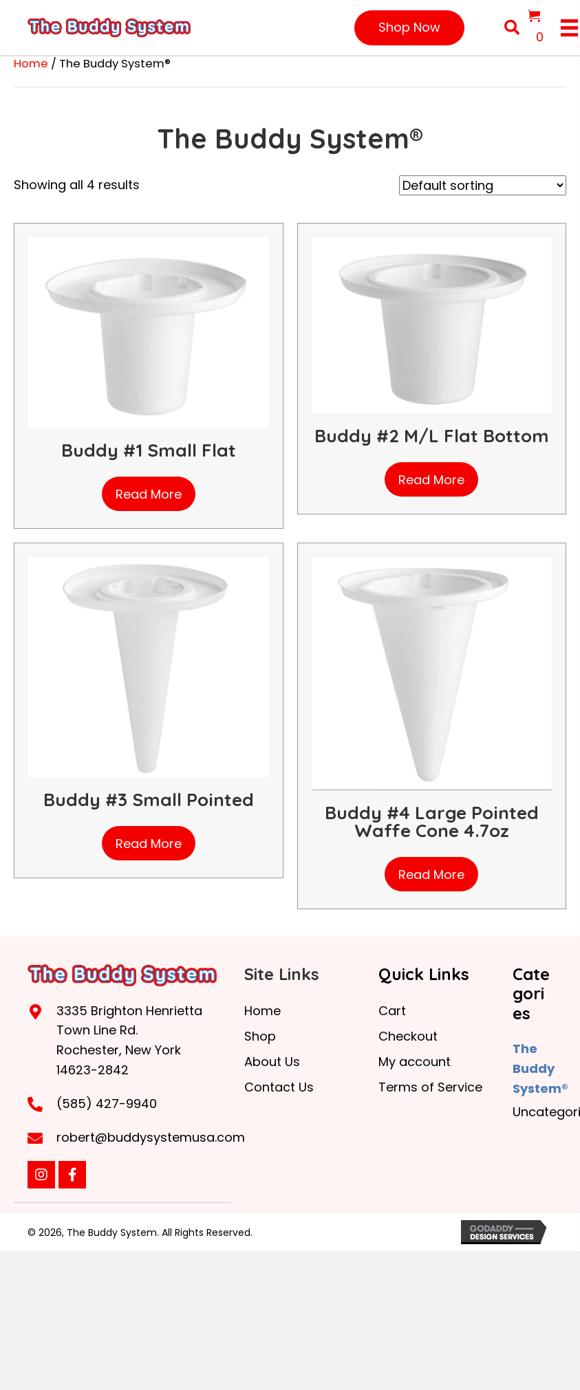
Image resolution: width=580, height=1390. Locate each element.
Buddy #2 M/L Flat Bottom (431, 435)
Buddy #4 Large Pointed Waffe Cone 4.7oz (432, 821)
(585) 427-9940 (106, 1103)
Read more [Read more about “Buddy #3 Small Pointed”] (149, 843)
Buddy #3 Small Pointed (148, 799)
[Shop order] (482, 185)
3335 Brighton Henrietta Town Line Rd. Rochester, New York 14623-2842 (129, 1040)
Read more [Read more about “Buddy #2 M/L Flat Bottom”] (431, 479)
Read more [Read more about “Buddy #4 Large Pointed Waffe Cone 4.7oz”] (431, 874)
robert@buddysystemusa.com (150, 1137)
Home (31, 64)
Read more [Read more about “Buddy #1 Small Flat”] (149, 494)
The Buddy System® (540, 1068)
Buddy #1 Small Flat (148, 450)
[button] (409, 27)
